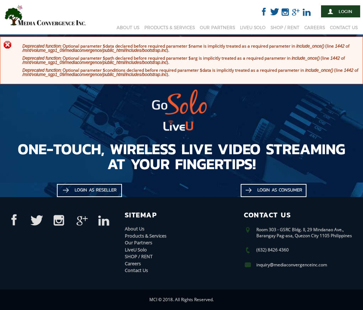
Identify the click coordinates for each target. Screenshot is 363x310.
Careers (314, 27)
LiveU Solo (253, 27)
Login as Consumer (279, 189)
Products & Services (169, 27)
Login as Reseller (96, 189)
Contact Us (344, 27)
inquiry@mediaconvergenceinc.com (291, 265)
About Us (128, 27)
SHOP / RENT (285, 27)
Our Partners (217, 27)
